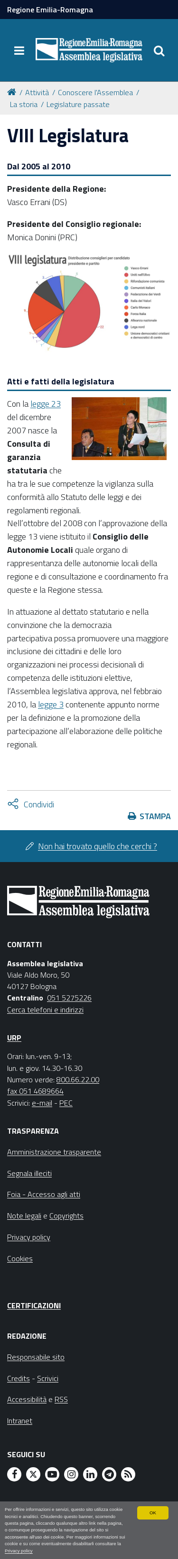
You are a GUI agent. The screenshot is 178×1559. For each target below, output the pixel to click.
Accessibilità (27, 1399)
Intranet (19, 1420)
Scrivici (47, 1378)
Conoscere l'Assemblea (95, 92)
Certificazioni (34, 1305)
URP (14, 1037)
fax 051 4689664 (35, 1091)
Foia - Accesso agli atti (43, 1194)
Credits (18, 1378)
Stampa (155, 816)
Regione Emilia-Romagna (50, 9)
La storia (23, 104)
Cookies (20, 1258)
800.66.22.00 (77, 1079)
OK (153, 1512)
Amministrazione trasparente (54, 1151)
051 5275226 (69, 997)
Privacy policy (19, 1550)
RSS (61, 1399)
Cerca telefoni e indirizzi (45, 1009)
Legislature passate (78, 104)
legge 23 (45, 403)
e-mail (42, 1102)
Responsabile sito (36, 1357)
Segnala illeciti (29, 1173)
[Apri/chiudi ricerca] (159, 50)
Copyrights (66, 1215)
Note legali (24, 1215)
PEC (66, 1102)
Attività (37, 92)
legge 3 (51, 704)
